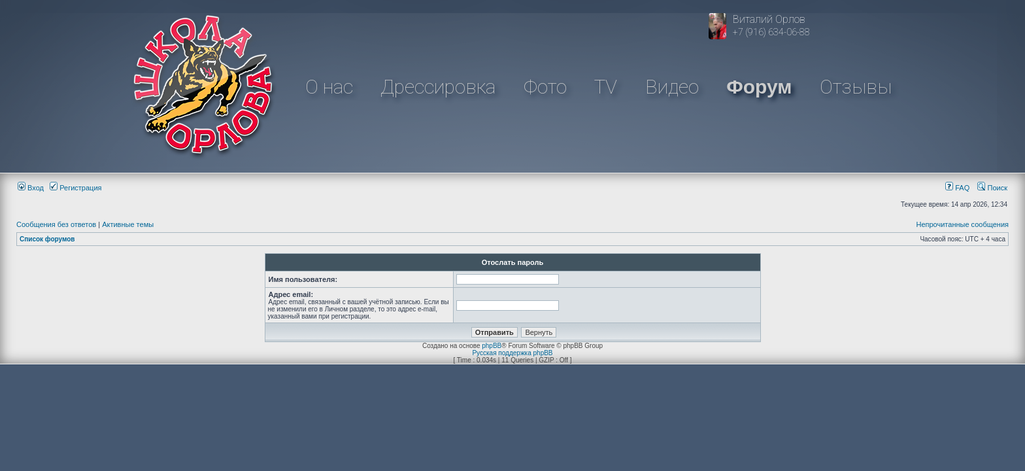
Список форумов (47, 239)
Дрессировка (438, 86)
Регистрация (75, 188)
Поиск (992, 188)
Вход (31, 188)
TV (605, 86)
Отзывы (856, 86)
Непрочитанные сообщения (962, 224)
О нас (329, 86)
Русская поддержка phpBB (512, 353)
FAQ (957, 188)
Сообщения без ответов (56, 224)
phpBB (491, 345)
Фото (545, 86)
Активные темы (128, 224)
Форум (759, 86)
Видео (672, 86)
